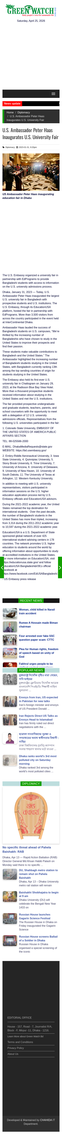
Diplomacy (24, 112)
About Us (12, 1052)
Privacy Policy (15, 1046)
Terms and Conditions (20, 1041)
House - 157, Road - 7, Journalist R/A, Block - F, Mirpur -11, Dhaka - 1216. (29, 1027)
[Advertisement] (31, 57)
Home (10, 112)
